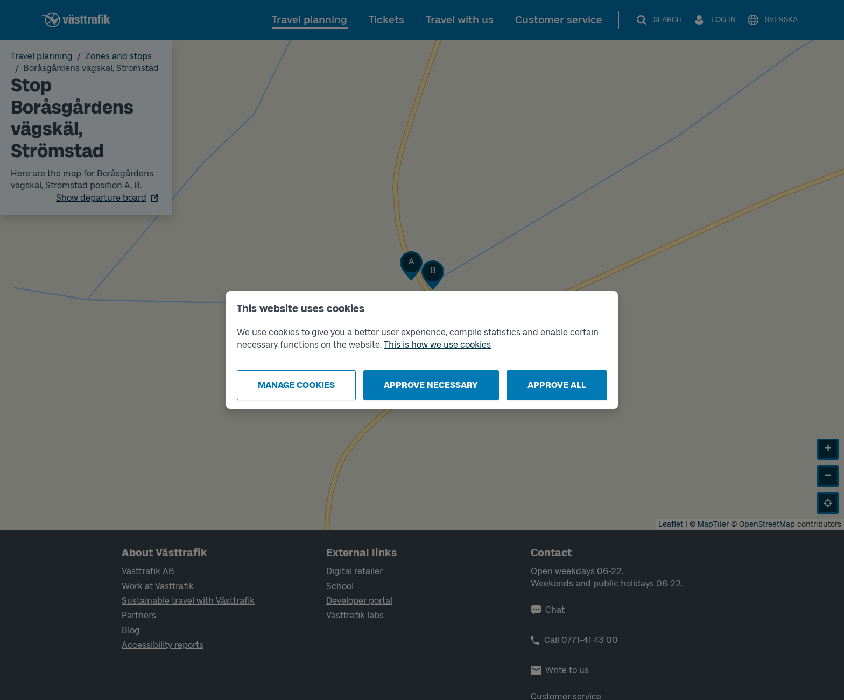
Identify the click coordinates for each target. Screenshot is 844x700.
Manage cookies (296, 385)
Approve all (557, 385)
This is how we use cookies (437, 345)
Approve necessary (431, 385)
